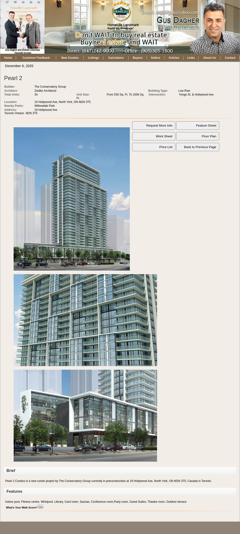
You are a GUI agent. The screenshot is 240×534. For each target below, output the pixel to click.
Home (8, 57)
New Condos (70, 57)
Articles (174, 57)
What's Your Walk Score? (24, 507)
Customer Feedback (36, 57)
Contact (230, 57)
